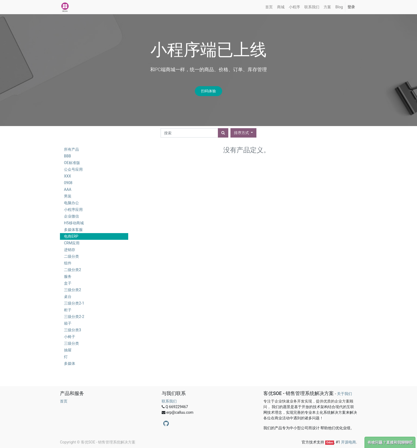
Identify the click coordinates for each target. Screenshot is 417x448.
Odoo (329, 442)
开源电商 (348, 442)
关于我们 (344, 394)
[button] (243, 133)
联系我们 (169, 401)
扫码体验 (208, 91)
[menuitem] (269, 7)
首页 (63, 401)
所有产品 (71, 149)
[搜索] (223, 133)
